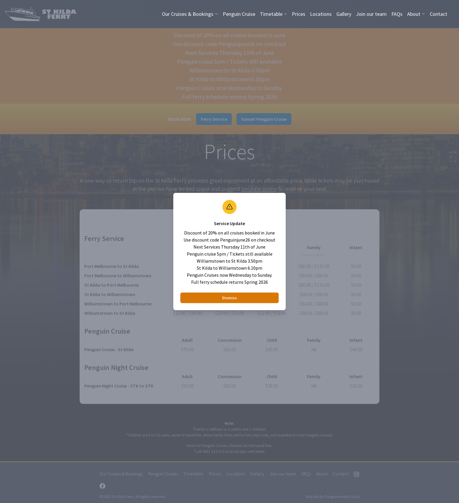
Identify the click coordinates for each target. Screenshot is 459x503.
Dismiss (229, 297)
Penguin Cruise (239, 14)
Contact (438, 14)
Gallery (343, 14)
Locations (321, 14)
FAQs (397, 14)
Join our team (371, 14)
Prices (298, 14)
